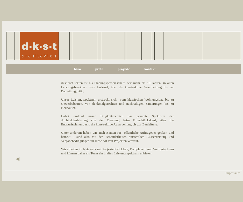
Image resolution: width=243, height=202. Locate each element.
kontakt (149, 69)
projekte (124, 69)
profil (99, 69)
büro (77, 69)
